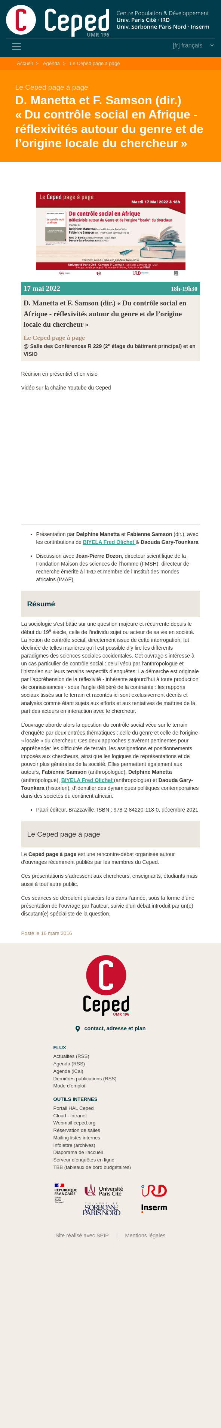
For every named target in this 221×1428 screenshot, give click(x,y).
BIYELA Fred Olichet (109, 542)
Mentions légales (145, 1235)
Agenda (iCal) (68, 1071)
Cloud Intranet (70, 1115)
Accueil (25, 63)
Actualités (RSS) (71, 1056)
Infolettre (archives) (74, 1145)
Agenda (51, 63)
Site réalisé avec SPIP (81, 1235)
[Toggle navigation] (16, 46)
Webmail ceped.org (74, 1123)
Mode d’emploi (69, 1086)
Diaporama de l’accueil (78, 1152)
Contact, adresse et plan (111, 1028)
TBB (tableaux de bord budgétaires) (92, 1167)
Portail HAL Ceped (73, 1108)
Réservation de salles (76, 1130)
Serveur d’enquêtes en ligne (83, 1160)
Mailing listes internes (76, 1138)
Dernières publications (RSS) (85, 1078)
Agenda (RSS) (69, 1064)
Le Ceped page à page (95, 63)
